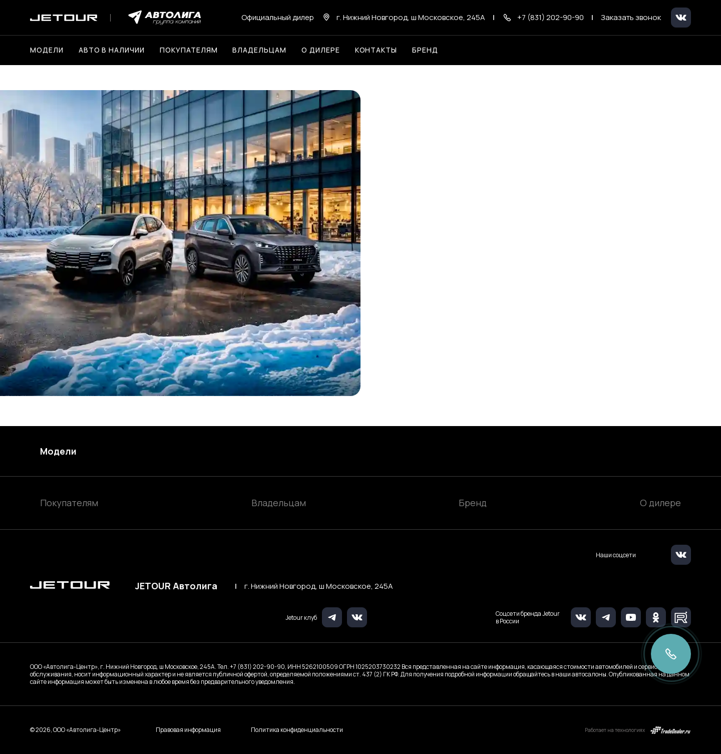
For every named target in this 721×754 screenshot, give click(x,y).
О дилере (320, 50)
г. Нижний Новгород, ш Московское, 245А (318, 586)
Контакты (376, 50)
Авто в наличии (112, 50)
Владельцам (278, 503)
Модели (58, 451)
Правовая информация (188, 730)
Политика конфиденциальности (297, 730)
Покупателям (69, 503)
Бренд (473, 503)
